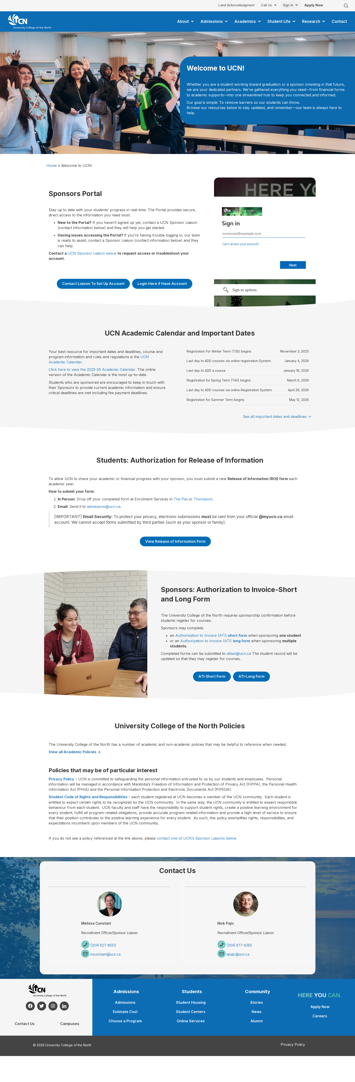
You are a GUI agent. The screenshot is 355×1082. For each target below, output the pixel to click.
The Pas (181, 499)
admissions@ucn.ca (103, 506)
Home (51, 165)
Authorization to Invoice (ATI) (211, 635)
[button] (346, 6)
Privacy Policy (293, 1044)
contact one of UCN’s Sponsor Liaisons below (196, 838)
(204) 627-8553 (101, 945)
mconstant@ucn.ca (104, 954)
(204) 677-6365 (237, 945)
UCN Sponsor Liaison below (92, 253)
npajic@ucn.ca (236, 954)
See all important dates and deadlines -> (277, 416)
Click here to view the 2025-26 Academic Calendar (92, 369)
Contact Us (25, 1023)
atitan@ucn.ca (239, 653)
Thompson (203, 499)
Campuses (69, 1023)
